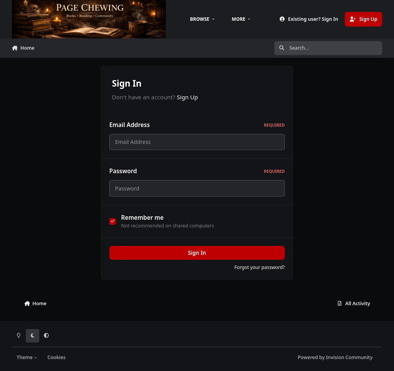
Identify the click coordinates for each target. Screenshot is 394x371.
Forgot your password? (259, 272)
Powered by (335, 357)
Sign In (197, 257)
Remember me (142, 222)
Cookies (56, 357)
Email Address (197, 125)
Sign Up (187, 97)
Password (197, 173)
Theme (27, 357)
